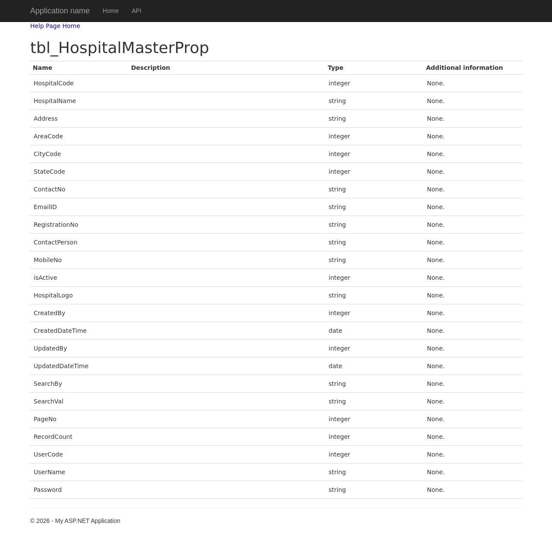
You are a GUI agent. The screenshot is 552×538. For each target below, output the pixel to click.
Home (111, 10)
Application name (60, 10)
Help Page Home (55, 25)
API (136, 10)
